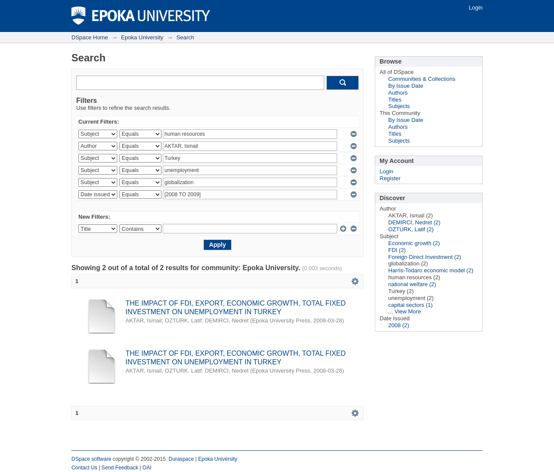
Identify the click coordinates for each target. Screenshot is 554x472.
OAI (146, 468)
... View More (404, 311)
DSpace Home (89, 37)
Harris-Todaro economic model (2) (430, 270)
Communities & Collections (421, 79)
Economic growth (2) (414, 243)
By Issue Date (405, 86)
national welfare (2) (412, 284)
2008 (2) (398, 325)
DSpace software (91, 459)
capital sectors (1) (410, 305)
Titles (395, 99)
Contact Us (84, 468)
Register (390, 178)
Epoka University (142, 37)
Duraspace (180, 459)
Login (476, 7)
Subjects (399, 106)
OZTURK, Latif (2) (411, 229)
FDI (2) (397, 250)
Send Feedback (120, 468)
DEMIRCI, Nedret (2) (414, 222)
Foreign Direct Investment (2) (424, 257)
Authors (398, 92)
